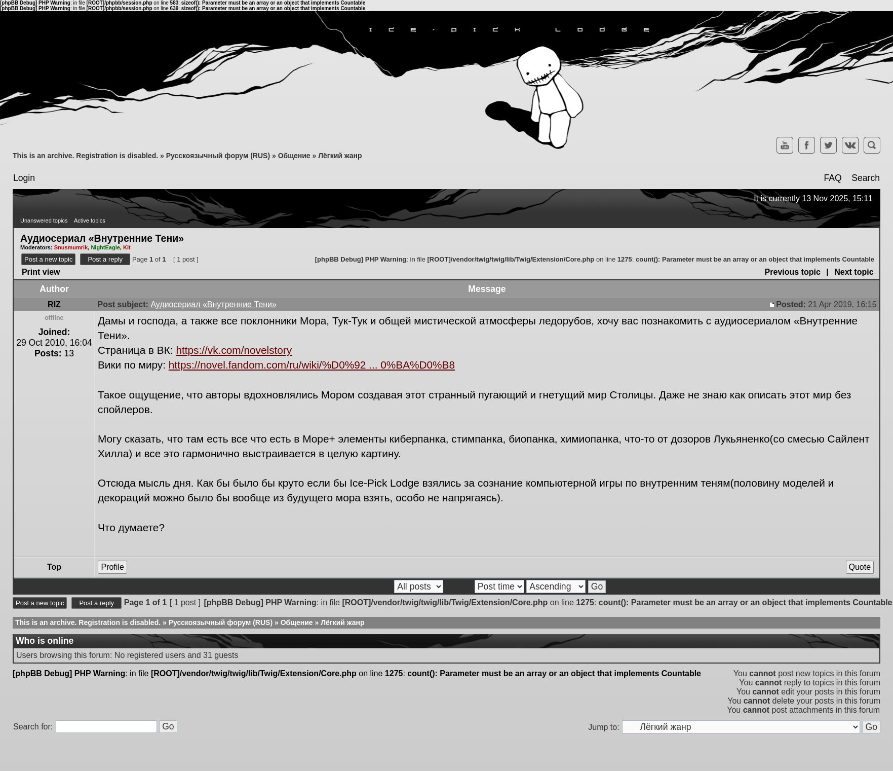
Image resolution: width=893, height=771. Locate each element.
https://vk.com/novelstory (234, 350)
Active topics (89, 220)
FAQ (832, 178)
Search (865, 178)
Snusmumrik (71, 247)
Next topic (853, 272)
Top (54, 567)
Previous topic (793, 272)
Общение (294, 156)
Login (24, 178)
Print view (41, 272)
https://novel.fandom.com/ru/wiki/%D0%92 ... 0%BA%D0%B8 (312, 365)
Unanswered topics (44, 220)
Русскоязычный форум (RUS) (218, 156)
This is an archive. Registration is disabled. (85, 156)
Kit (127, 247)
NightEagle (105, 247)
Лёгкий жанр (340, 156)
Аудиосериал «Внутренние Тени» (102, 238)
